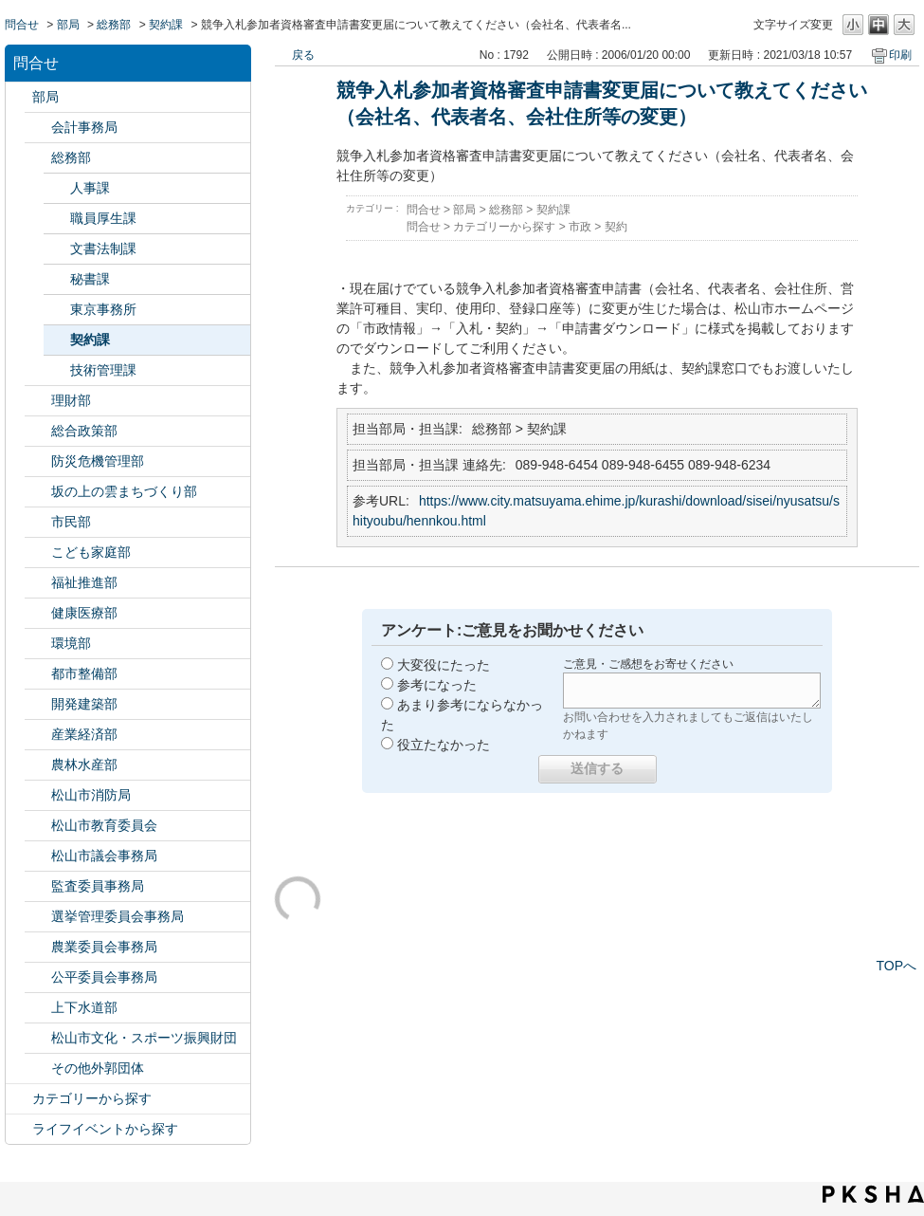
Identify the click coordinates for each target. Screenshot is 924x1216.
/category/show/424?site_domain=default (37, 461)
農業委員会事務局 (104, 946)
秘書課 (90, 278)
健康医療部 (84, 612)
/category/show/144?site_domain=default (37, 1008)
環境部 (71, 643)
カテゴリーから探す (92, 1098)
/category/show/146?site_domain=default (37, 886)
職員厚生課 (103, 218)
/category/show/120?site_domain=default (37, 128)
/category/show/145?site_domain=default (37, 977)
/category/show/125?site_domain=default (37, 158)
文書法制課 (103, 248)
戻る (303, 55)
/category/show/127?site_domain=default (37, 401)
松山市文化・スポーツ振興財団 (144, 1037)
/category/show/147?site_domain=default (37, 947)
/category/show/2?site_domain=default (18, 1099)
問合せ (22, 24)
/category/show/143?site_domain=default (37, 856)
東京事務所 (103, 309)
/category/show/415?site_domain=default (37, 552)
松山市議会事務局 (104, 855)
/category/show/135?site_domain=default (37, 674)
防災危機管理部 (97, 461)
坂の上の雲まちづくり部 (124, 491)
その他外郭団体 (97, 1068)
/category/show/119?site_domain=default (18, 97)
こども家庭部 (91, 552)
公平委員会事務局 (104, 977)
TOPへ (896, 965)
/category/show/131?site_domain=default (37, 1068)
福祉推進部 (84, 582)
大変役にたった (443, 664)
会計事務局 (84, 127)
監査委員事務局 (97, 886)
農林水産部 (84, 764)
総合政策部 (84, 430)
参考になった (437, 684)
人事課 (90, 187)
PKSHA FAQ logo (873, 1194)
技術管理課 (103, 370)
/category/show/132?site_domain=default (37, 613)
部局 (68, 24)
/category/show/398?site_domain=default (37, 492)
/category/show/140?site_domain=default (37, 795)
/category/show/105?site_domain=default (18, 1129)
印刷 (900, 55)
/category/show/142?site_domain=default (37, 826)
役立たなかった (443, 744)
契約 (616, 226)
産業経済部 (84, 734)
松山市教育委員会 (104, 825)
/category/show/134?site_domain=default (37, 1038)
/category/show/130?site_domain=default (37, 583)
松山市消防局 (91, 794)
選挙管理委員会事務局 (117, 916)
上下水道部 (84, 1007)
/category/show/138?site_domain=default (37, 735)
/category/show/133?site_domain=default (37, 644)
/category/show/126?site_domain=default (37, 431)
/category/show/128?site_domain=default (37, 522)
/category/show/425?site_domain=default (37, 704)
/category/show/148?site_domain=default (37, 917)
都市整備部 (84, 673)
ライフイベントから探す (105, 1128)
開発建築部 (84, 703)
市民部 (71, 521)
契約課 (166, 24)
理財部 (71, 400)
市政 (580, 226)
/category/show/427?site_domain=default (37, 765)
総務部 (114, 24)
